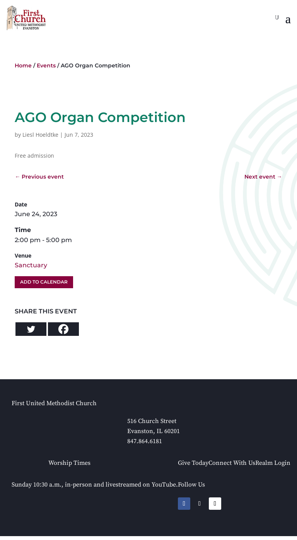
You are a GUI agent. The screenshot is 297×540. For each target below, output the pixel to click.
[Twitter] (30, 329)
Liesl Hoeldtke (40, 134)
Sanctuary (31, 265)
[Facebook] (63, 329)
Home (23, 65)
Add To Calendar (44, 282)
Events (46, 65)
